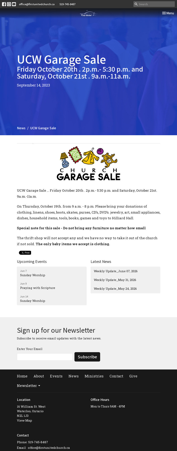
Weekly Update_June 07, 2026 (116, 271)
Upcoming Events (32, 261)
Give (133, 376)
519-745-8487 (67, 4)
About (38, 376)
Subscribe (87, 357)
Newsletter (29, 385)
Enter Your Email (29, 349)
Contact (116, 376)
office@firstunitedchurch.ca (37, 4)
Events (56, 376)
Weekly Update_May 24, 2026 (115, 289)
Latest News (101, 261)
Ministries (94, 376)
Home (22, 376)
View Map (24, 420)
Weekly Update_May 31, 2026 (115, 280)
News (21, 127)
